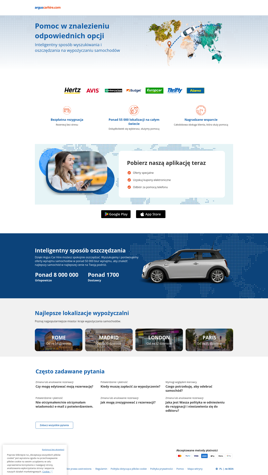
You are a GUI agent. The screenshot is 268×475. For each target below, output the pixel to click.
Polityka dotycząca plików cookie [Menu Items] (129, 468)
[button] (224, 468)
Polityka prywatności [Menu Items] (161, 468)
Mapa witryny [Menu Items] (195, 468)
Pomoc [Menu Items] (180, 468)
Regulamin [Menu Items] (101, 468)
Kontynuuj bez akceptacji (53, 463)
